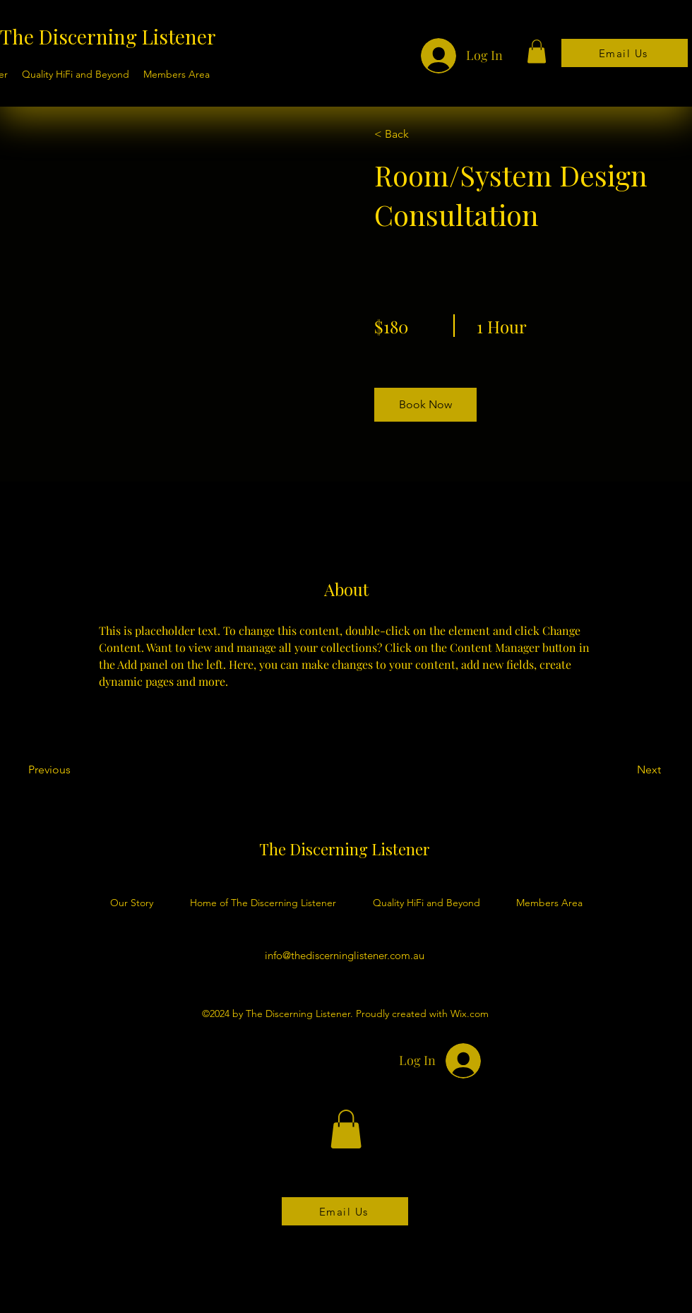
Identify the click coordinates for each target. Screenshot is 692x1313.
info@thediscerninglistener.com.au (344, 955)
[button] (537, 51)
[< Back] (414, 134)
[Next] (622, 770)
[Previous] (68, 770)
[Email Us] (624, 53)
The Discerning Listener (108, 36)
